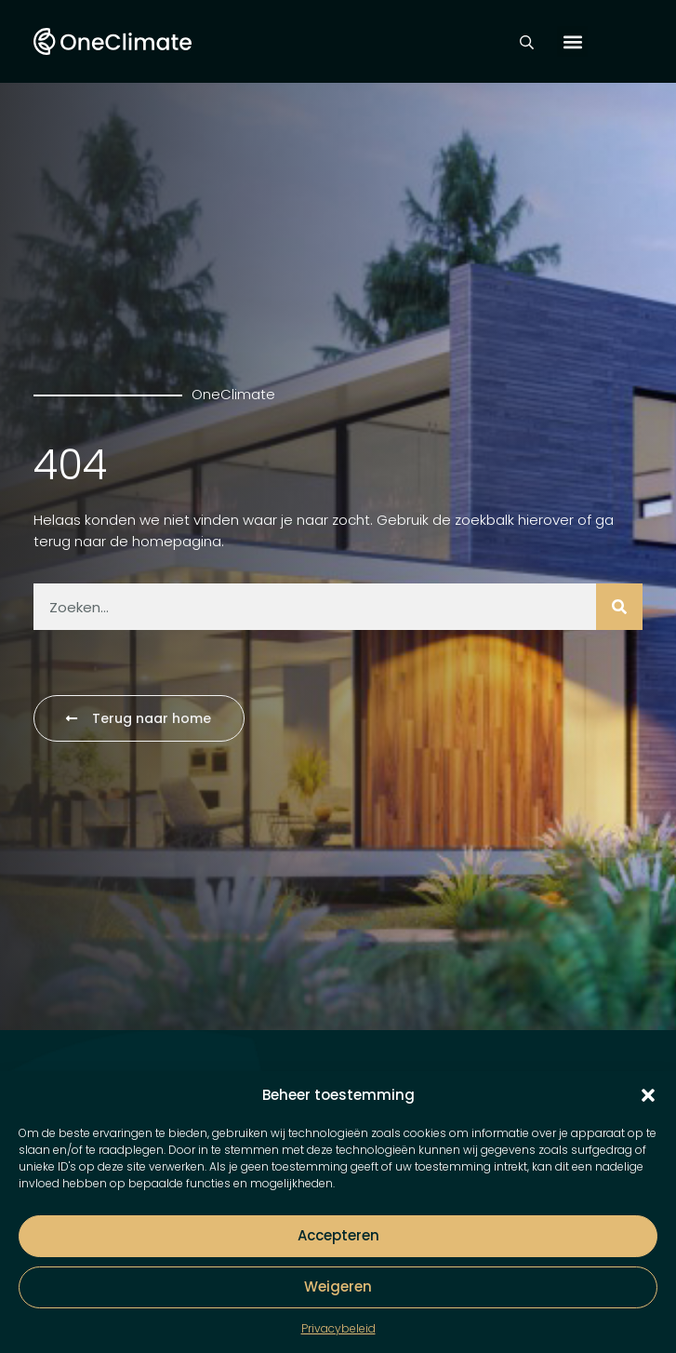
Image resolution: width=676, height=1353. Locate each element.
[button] (648, 1095)
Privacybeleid (338, 1328)
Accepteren (338, 1235)
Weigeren (338, 1286)
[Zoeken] (619, 606)
